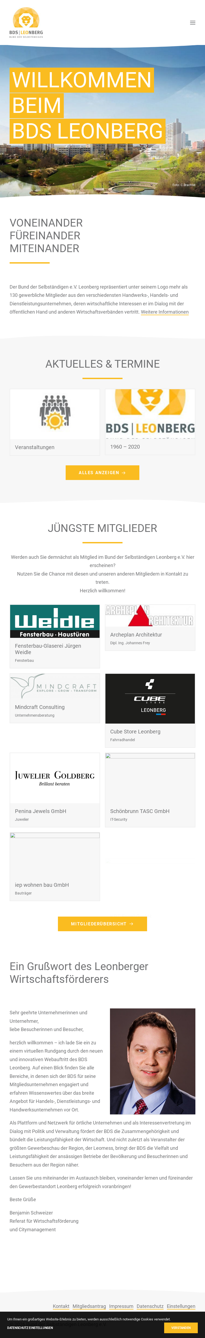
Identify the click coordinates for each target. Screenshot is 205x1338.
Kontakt (61, 1306)
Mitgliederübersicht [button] (102, 948)
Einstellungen (181, 1306)
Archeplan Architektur (136, 659)
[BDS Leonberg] (26, 22)
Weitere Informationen (165, 336)
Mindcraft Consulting (40, 733)
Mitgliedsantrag (89, 1306)
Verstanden (181, 1328)
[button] (192, 22)
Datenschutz (150, 1306)
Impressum (121, 1306)
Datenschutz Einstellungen (30, 1328)
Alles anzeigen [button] (102, 497)
